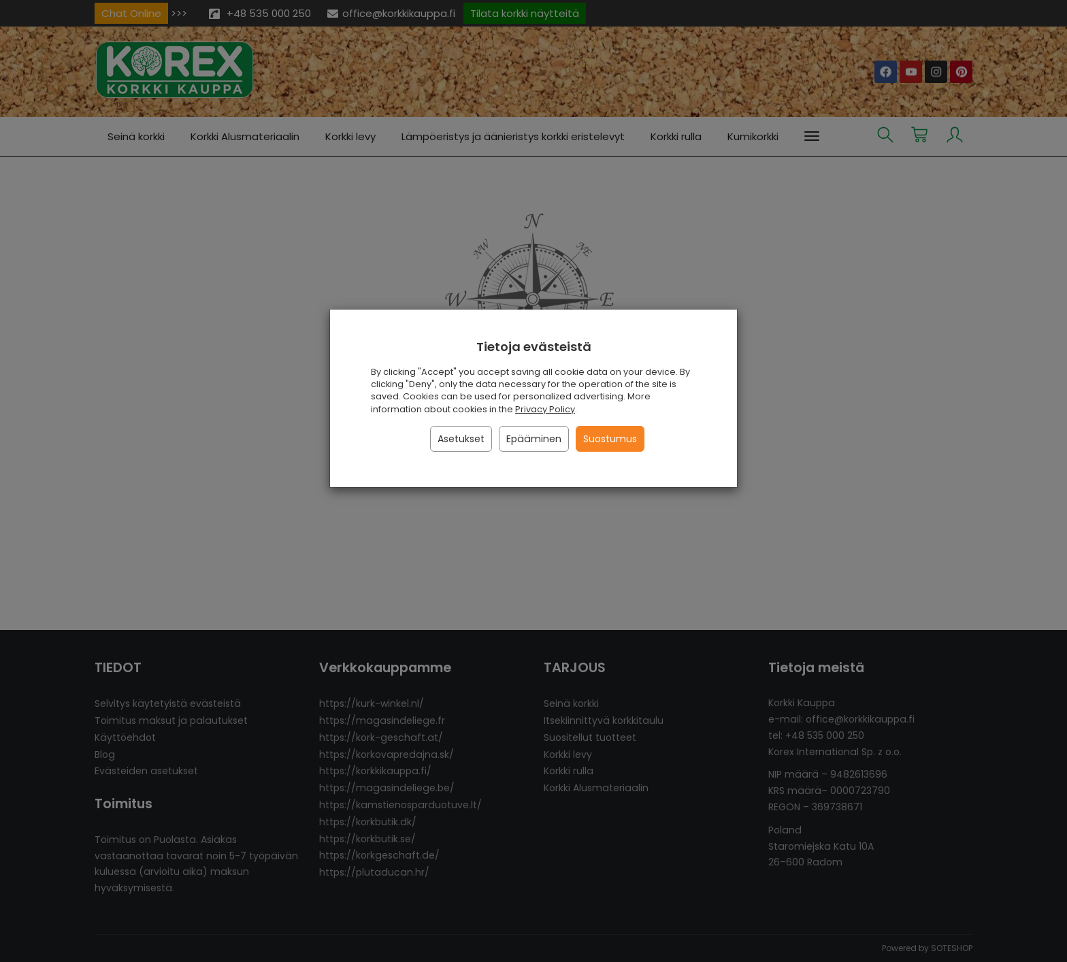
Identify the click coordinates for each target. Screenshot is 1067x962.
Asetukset (461, 439)
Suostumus (610, 439)
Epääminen (533, 439)
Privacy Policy (545, 409)
